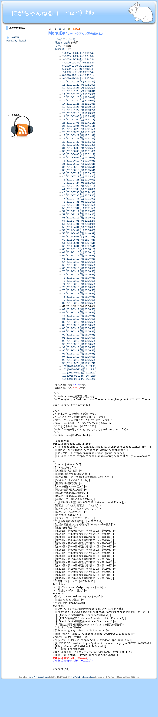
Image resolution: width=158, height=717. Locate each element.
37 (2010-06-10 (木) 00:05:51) (78, 167)
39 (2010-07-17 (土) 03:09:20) (78, 173)
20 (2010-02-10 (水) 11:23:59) (78, 113)
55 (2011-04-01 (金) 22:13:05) (78, 223)
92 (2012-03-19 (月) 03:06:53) (78, 341)
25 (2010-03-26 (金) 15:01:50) (78, 129)
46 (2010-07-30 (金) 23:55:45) (78, 195)
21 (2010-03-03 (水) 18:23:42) (78, 116)
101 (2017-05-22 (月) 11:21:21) (79, 369)
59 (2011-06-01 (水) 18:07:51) (78, 236)
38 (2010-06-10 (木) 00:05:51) (78, 170)
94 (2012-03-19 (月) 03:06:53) (78, 347)
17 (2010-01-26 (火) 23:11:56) (78, 103)
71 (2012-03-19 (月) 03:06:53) (78, 274)
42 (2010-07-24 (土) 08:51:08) (78, 182)
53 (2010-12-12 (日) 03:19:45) (78, 217)
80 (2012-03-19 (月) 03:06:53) (78, 303)
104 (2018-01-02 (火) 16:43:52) (79, 378)
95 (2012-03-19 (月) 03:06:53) (78, 350)
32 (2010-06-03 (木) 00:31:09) (78, 151)
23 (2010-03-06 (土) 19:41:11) (78, 122)
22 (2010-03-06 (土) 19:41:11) (78, 119)
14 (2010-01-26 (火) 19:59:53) (78, 94)
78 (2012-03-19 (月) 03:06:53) (78, 296)
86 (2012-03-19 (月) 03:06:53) (78, 322)
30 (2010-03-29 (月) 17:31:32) (78, 144)
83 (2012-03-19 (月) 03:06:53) (78, 312)
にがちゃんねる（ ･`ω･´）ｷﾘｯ (52, 13)
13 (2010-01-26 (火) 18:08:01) (78, 91)
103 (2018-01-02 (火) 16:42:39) (79, 375)
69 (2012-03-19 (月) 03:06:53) (78, 268)
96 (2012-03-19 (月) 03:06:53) (78, 353)
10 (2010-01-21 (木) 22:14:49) (78, 81)
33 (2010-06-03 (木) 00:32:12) (78, 154)
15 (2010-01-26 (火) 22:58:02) (78, 97)
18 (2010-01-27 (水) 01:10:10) (78, 106)
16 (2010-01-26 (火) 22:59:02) (78, 100)
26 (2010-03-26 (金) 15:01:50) (78, 132)
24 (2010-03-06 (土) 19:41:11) (78, 125)
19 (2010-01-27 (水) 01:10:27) (78, 110)
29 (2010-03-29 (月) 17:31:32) (78, 141)
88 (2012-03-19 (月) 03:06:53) (78, 328)
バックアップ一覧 (65, 39)
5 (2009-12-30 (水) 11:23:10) (78, 65)
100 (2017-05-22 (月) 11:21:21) (79, 366)
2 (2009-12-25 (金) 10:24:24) (78, 56)
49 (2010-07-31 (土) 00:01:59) (78, 205)
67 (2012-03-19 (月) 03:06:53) (78, 261)
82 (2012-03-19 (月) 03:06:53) (78, 309)
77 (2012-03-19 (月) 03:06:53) (78, 293)
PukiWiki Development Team (83, 714)
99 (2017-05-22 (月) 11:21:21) (78, 363)
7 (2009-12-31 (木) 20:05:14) (78, 72)
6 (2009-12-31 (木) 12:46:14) (78, 68)
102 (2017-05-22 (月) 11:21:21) (79, 372)
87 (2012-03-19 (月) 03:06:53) (78, 325)
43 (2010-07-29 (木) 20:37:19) (78, 186)
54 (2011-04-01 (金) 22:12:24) (78, 220)
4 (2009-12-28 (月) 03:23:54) (78, 62)
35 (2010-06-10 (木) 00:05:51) (78, 160)
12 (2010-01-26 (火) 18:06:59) (78, 87)
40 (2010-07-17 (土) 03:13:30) (78, 176)
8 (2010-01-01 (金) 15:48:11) (78, 75)
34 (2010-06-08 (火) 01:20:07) (78, 157)
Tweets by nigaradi (16, 40)
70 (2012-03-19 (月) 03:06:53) (78, 271)
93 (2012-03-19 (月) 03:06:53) (78, 344)
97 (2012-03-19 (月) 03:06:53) (78, 356)
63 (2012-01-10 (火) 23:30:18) (78, 249)
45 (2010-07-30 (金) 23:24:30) (78, 192)
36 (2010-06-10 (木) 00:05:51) (78, 163)
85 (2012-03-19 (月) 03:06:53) (78, 318)
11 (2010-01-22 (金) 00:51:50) (78, 84)
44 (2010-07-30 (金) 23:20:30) (78, 189)
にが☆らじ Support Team (38, 714)
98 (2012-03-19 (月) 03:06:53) (78, 359)
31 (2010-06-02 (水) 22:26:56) (78, 148)
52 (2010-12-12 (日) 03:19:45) (78, 214)
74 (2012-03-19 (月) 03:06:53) (78, 284)
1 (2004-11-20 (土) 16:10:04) (78, 53)
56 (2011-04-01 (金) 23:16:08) (78, 227)
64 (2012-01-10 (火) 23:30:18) (78, 252)
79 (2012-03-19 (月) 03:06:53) (78, 299)
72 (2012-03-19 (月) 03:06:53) (78, 277)
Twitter (14, 37)
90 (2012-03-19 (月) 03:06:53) (78, 334)
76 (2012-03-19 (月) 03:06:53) (78, 290)
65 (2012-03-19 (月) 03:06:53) (78, 255)
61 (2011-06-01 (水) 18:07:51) (78, 242)
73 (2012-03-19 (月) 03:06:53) (78, 280)
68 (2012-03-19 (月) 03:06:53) (78, 265)
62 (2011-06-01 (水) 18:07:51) (78, 246)
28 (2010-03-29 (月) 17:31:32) (78, 138)
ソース (59, 45)
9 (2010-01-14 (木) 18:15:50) (78, 78)
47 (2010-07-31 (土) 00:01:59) (78, 198)
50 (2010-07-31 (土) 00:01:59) (78, 208)
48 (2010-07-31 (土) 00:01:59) (78, 201)
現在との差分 (62, 42)
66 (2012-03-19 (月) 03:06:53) (78, 258)
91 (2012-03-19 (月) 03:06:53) (78, 337)
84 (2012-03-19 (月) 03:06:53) (78, 315)
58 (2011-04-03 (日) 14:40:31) (78, 233)
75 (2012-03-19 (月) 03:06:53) (78, 287)
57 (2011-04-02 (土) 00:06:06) (78, 230)
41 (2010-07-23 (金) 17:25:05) (78, 179)
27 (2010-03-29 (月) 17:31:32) (78, 135)
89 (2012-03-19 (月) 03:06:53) (78, 331)
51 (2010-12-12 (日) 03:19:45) (78, 211)
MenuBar (57, 33)
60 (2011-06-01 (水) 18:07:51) (78, 239)
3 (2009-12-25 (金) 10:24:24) (78, 59)
